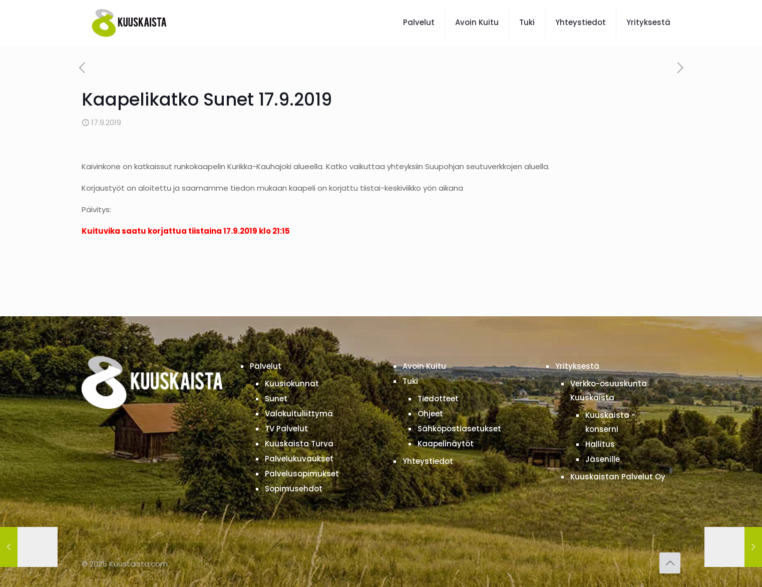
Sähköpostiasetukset (459, 428)
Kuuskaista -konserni (610, 422)
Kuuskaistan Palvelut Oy (617, 476)
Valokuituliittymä (299, 413)
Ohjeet (430, 413)
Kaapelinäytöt (446, 443)
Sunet (276, 398)
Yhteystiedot (428, 461)
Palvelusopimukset (302, 473)
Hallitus (600, 444)
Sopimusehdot (293, 488)
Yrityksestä (577, 366)
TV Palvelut (286, 428)
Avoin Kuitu (424, 366)
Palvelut (265, 366)
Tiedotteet (438, 398)
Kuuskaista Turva (299, 443)
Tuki (410, 381)
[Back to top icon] (669, 562)
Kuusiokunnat (292, 383)
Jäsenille (602, 459)
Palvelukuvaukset (299, 458)
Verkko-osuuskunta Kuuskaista (608, 390)
